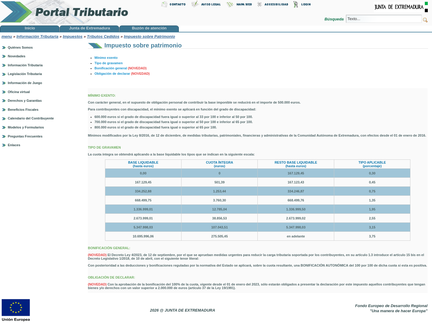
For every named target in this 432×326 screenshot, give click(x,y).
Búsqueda (335, 19)
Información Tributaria (37, 36)
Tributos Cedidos (103, 36)
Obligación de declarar (122, 73)
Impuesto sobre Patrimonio (149, 36)
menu (7, 36)
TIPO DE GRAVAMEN (105, 147)
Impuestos (72, 36)
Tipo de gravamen (108, 63)
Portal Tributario (64, 12)
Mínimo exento (106, 57)
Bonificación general (120, 68)
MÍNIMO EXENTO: (102, 95)
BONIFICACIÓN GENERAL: (109, 248)
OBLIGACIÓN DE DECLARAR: (112, 277)
